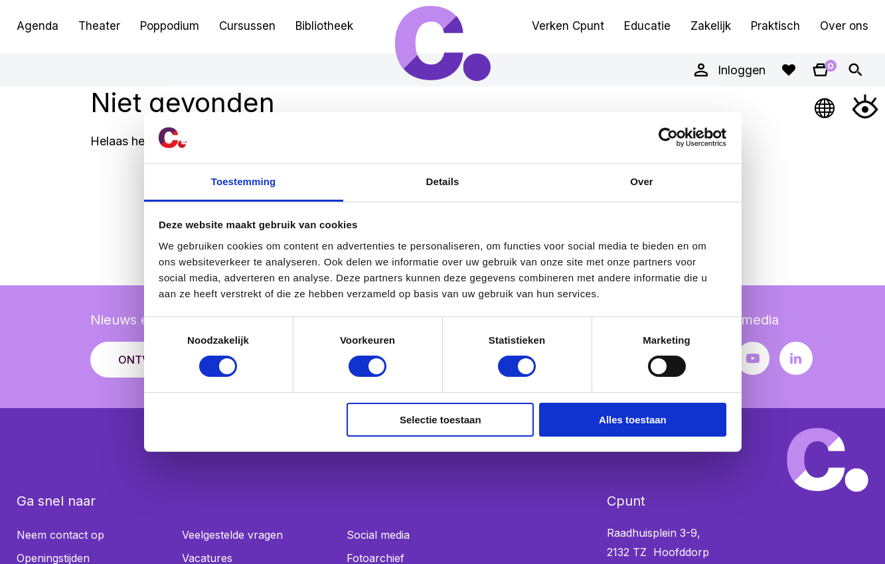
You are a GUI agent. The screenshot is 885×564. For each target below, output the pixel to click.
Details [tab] (442, 181)
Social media (378, 534)
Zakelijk (710, 26)
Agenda (37, 26)
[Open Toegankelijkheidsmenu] (865, 106)
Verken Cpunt (568, 26)
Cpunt (443, 43)
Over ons (844, 26)
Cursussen (247, 26)
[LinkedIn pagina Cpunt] (796, 358)
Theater (99, 26)
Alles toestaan (633, 419)
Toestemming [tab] (243, 181)
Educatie (647, 26)
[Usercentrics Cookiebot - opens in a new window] (668, 137)
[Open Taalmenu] (825, 106)
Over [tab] (641, 181)
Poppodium (169, 26)
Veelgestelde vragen (232, 534)
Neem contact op (60, 534)
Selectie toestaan (440, 419)
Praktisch (775, 26)
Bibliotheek (324, 26)
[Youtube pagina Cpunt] (752, 358)
